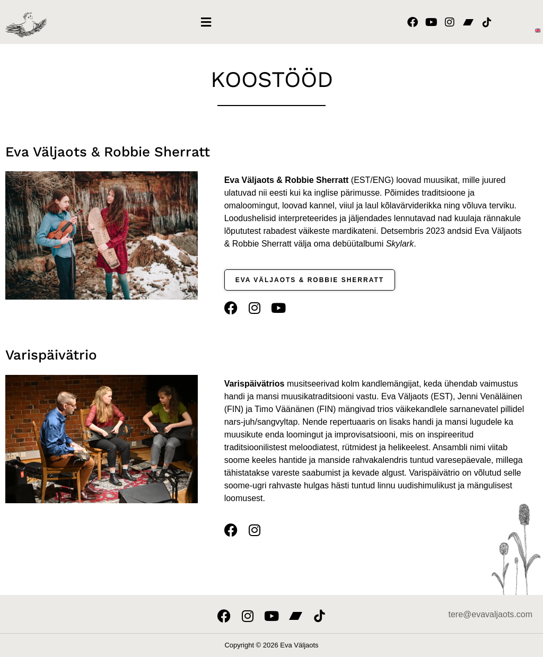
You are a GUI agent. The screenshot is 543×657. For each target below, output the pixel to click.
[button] (206, 22)
